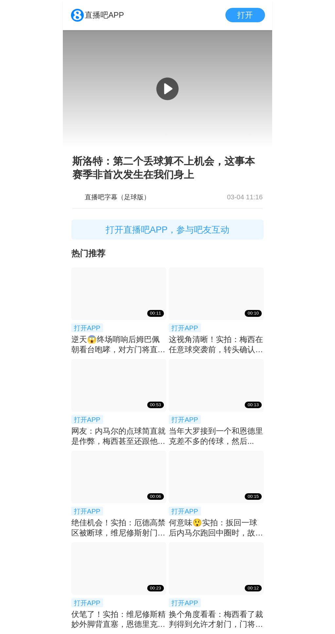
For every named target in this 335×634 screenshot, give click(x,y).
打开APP (87, 328)
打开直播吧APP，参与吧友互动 (168, 230)
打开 (245, 14)
